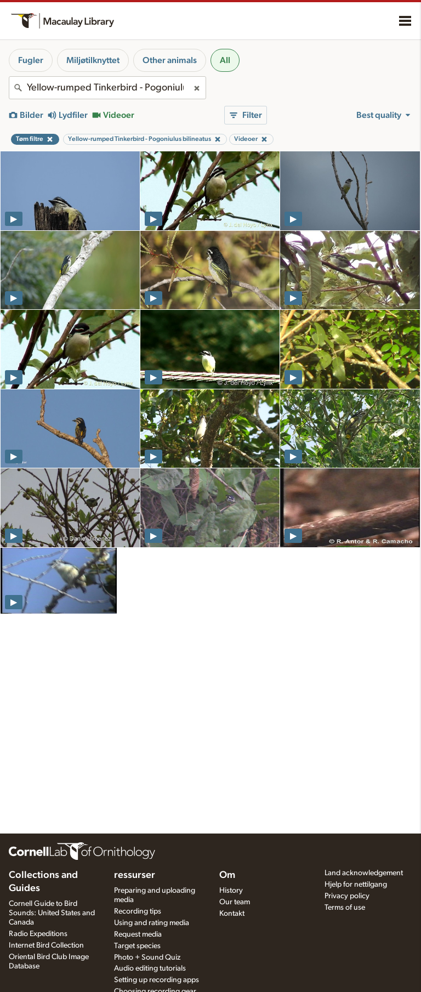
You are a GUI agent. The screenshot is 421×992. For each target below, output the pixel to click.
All (225, 60)
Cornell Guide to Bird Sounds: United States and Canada (52, 913)
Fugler (30, 60)
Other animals (170, 60)
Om (227, 875)
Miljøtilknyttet (93, 60)
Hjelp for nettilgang (356, 884)
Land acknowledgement (364, 873)
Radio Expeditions (38, 934)
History (231, 890)
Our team (234, 902)
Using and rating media (151, 923)
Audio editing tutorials (150, 968)
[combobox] (107, 88)
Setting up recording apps (156, 980)
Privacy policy (347, 896)
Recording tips (137, 911)
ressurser (134, 875)
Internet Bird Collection (46, 945)
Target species (137, 946)
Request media (138, 934)
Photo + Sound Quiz (147, 957)
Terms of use (345, 907)
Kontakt (231, 913)
